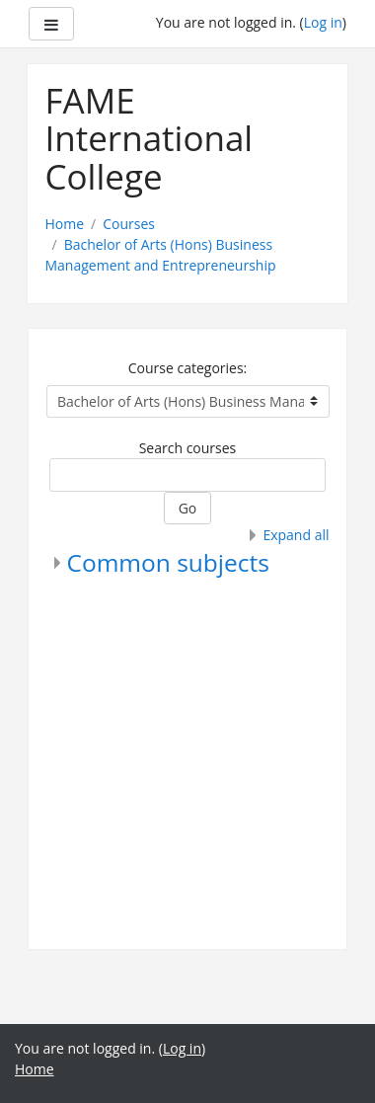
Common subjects (168, 562)
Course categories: (188, 367)
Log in (323, 22)
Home (65, 223)
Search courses (188, 447)
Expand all (295, 534)
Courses (129, 223)
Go (188, 508)
